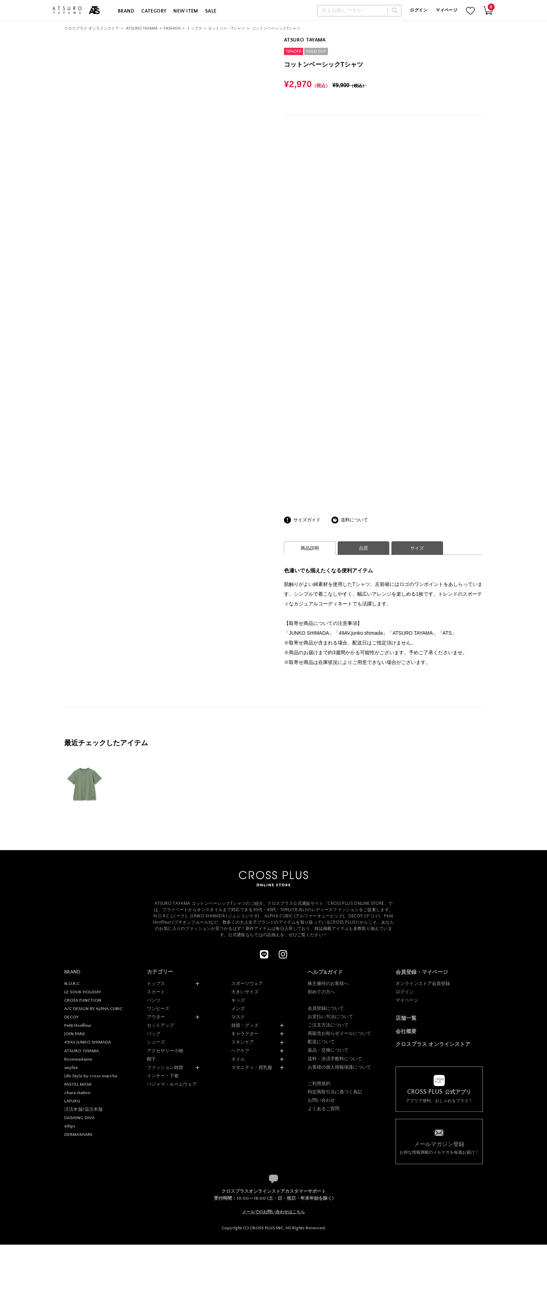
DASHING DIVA (79, 1117)
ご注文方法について (328, 1025)
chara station (77, 1092)
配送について (321, 1041)
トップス (194, 28)
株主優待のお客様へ (328, 983)
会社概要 (406, 1031)
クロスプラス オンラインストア (91, 28)
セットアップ (160, 1025)
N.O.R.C (72, 983)
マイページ (446, 10)
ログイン (418, 10)
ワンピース (158, 1008)
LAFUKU (72, 1101)
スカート (156, 991)
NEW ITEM (185, 11)
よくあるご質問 (323, 1108)
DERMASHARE (78, 1134)
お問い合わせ (321, 1100)
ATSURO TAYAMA (142, 28)
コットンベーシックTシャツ (276, 28)
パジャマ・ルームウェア (172, 1084)
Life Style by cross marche (90, 1076)
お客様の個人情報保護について (339, 1067)
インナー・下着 (163, 1075)
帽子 (151, 1059)
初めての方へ (321, 991)
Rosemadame (78, 1059)
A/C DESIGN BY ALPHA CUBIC (93, 1008)
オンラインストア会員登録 (423, 983)
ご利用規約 (319, 1083)
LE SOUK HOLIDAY (82, 992)
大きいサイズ (244, 991)
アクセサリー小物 (165, 1050)
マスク (238, 1016)
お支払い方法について (330, 1016)
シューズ (156, 1042)
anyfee (71, 1067)
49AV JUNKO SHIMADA (87, 1042)
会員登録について (326, 1008)
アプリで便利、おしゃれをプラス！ (439, 1095)
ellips (69, 1126)
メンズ (238, 1008)
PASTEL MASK (78, 1084)
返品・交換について (328, 1050)
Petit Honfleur (77, 1025)
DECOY (71, 1017)
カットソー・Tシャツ (226, 28)
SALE (211, 11)
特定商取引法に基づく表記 (335, 1091)
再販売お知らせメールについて (339, 1033)
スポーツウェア (247, 983)
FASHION (172, 28)
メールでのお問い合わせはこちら (273, 1211)
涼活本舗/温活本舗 (83, 1109)
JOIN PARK (74, 1033)
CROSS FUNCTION (82, 1000)
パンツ (153, 1000)
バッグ (153, 1033)
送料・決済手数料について (335, 1058)
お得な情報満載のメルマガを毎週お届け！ (439, 1147)
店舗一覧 (406, 1018)
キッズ (238, 1000)
